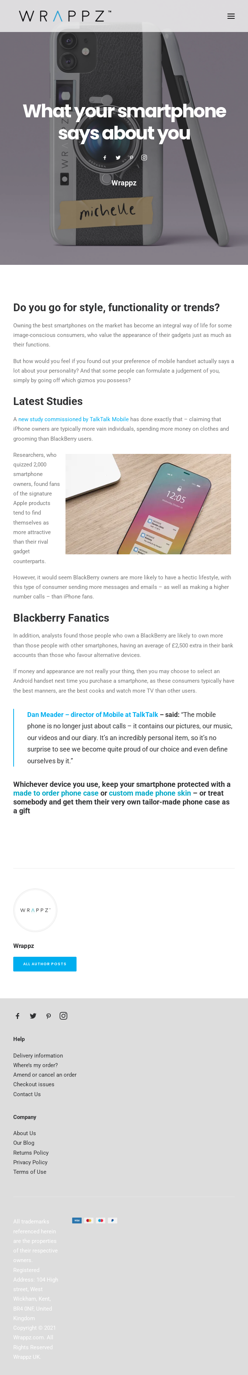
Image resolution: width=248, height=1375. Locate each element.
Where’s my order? (35, 1065)
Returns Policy (31, 1153)
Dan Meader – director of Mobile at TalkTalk (92, 714)
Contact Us (27, 1094)
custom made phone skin (150, 793)
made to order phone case (56, 793)
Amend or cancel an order (45, 1075)
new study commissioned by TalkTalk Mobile (73, 419)
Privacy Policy (30, 1162)
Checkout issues (33, 1084)
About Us (24, 1133)
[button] (231, 16)
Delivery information (38, 1055)
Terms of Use (29, 1172)
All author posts (45, 964)
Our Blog (23, 1143)
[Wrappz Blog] (63, 16)
